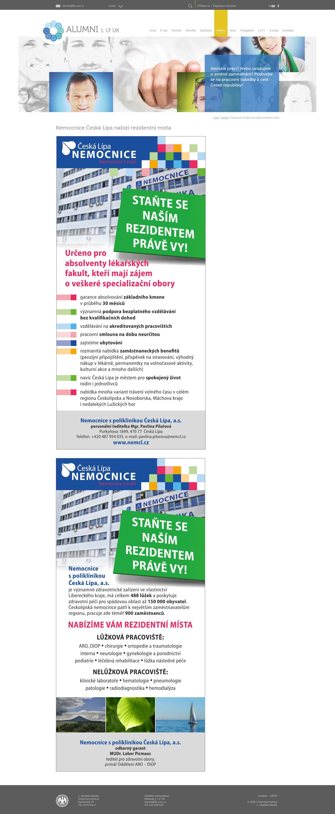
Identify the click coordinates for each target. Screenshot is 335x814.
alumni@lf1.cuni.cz (73, 6)
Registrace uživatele (224, 6)
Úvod (216, 117)
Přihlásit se (204, 6)
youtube (271, 6)
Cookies (263, 795)
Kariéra (224, 117)
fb (278, 6)
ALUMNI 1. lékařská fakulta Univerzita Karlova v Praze (62, 800)
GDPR (273, 795)
